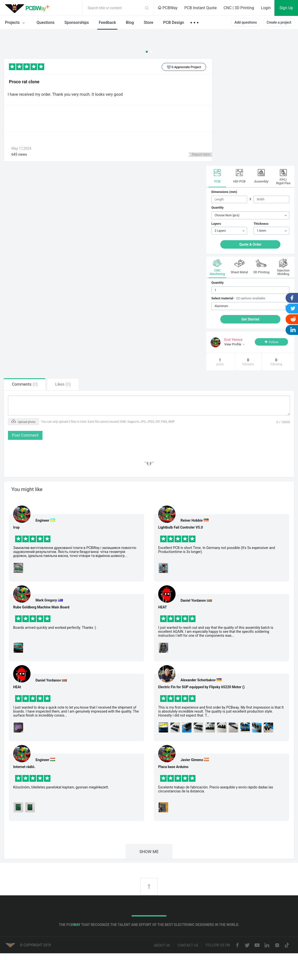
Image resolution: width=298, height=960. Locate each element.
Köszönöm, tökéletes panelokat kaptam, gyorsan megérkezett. (61, 787)
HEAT (162, 607)
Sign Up (286, 7)
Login (266, 7)
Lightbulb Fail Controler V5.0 (180, 527)
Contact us (188, 945)
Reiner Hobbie (192, 520)
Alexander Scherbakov (198, 680)
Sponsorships (77, 22)
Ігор (16, 527)
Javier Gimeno (192, 760)
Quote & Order (250, 244)
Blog (130, 22)
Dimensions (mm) (224, 192)
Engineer (42, 520)
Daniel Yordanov (48, 680)
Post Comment (25, 435)
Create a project (279, 22)
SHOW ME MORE (149, 854)
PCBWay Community (28, 8)
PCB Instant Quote (200, 7)
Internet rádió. (24, 767)
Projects (16, 23)
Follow (273, 342)
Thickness (261, 224)
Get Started (250, 319)
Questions (45, 22)
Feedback (107, 22)
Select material (238, 298)
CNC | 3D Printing (239, 7)
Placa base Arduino (173, 767)
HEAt (17, 687)
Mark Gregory (46, 600)
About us (162, 945)
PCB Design (173, 22)
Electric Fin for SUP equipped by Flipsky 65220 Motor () (201, 687)
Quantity (217, 207)
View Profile (233, 344)
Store (148, 22)
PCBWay (168, 7)
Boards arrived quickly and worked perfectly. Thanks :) (54, 628)
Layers (216, 224)
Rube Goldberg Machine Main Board (41, 607)
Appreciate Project (181, 67)
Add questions (245, 22)
